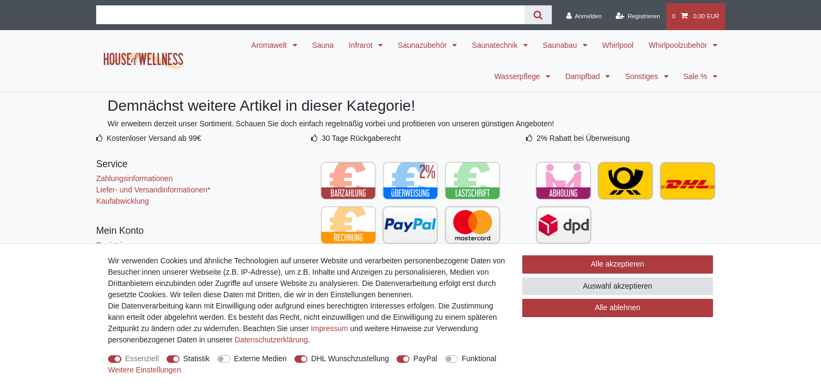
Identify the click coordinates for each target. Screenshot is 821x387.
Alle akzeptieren (618, 264)
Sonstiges (642, 76)
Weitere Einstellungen (144, 370)
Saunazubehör (423, 45)
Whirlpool (617, 45)
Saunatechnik (496, 45)
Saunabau (561, 45)
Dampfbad (583, 76)
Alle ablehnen (617, 307)
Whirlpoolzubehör (679, 45)
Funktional (479, 358)
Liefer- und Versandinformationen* (153, 189)
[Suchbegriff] (310, 14)
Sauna (323, 45)
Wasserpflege (518, 76)
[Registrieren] (637, 16)
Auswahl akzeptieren (617, 286)
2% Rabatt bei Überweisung (583, 138)
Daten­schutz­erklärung (271, 339)
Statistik (196, 358)
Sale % (696, 76)
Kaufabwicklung (122, 201)
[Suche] (538, 14)
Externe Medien (260, 358)
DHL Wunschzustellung (350, 358)
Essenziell (142, 358)
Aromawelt (270, 45)
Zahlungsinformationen (134, 178)
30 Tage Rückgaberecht (361, 138)
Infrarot (362, 45)
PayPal (425, 358)
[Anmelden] (584, 16)
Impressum (329, 328)
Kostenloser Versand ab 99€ (153, 138)
